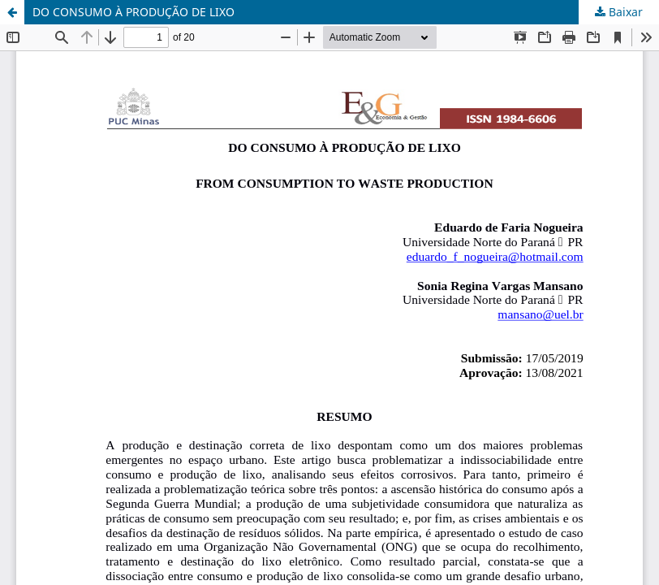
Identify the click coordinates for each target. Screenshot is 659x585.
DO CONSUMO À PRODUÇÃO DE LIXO (133, 12)
